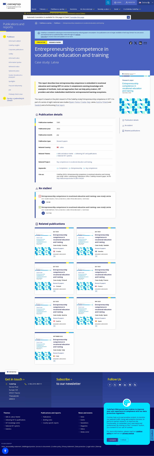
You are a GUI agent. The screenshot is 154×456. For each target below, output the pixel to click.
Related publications (132, 131)
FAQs (3, 446)
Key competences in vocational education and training (74, 162)
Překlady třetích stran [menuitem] (16, 94)
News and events (85, 413)
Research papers (62, 141)
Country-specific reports (51, 423)
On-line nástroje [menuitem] (86, 9)
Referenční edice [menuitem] (14, 66)
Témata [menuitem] (42, 9)
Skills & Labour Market (13, 417)
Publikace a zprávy (46, 23)
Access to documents (43, 446)
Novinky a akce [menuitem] (103, 9)
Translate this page (76, 17)
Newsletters (84, 423)
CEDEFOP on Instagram (130, 385)
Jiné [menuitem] (10, 90)
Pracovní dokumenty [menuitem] (15, 86)
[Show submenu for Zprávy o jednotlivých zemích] (4, 98)
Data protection (80, 446)
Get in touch (13, 379)
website (77, 34)
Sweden (38, 105)
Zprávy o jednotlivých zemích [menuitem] (15, 99)
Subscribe (44, 37)
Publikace (57, 23)
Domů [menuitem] (34, 9)
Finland (105, 102)
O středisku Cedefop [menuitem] (131, 9)
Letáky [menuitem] (11, 54)
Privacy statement (68, 446)
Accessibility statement (13, 446)
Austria (99, 102)
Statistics (8, 429)
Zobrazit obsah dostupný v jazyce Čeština (72, 13)
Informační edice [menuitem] (14, 58)
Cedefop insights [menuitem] (14, 45)
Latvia (62, 147)
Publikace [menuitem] (10, 37)
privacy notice (128, 433)
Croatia (83, 102)
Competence (63, 168)
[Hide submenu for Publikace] (4, 36)
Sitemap (98, 446)
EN (43, 202)
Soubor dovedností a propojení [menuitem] (15, 76)
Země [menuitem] (116, 9)
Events (83, 420)
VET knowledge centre (13, 423)
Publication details (132, 120)
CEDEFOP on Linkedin (125, 385)
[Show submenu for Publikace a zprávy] (66, 9)
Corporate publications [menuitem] (16, 49)
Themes (7, 413)
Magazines (84, 426)
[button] (131, 43)
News (82, 417)
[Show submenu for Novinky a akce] (110, 9)
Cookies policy (56, 446)
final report (60, 105)
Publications (47, 417)
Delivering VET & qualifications (15, 420)
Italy (88, 102)
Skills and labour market (65, 154)
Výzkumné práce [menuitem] (14, 71)
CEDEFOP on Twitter (115, 385)
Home (36, 23)
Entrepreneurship (76, 168)
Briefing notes (47, 420)
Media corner (85, 432)
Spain (72, 102)
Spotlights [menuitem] (12, 81)
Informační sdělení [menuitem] (15, 41)
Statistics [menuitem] (73, 9)
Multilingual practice (28, 446)
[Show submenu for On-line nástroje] (93, 9)
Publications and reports (51, 413)
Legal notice (91, 446)
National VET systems (65, 156)
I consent (112, 440)
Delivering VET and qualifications (86, 154)
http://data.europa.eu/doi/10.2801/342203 (70, 178)
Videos (83, 429)
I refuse (123, 440)
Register (131, 2)
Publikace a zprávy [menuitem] (57, 9)
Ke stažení (128, 125)
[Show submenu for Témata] (47, 9)
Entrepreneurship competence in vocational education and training (61, 238)
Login (119, 2)
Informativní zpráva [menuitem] (15, 62)
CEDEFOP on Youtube (120, 385)
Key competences (91, 168)
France (77, 102)
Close (128, 17)
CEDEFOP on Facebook (110, 385)
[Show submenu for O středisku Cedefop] (140, 9)
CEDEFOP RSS (135, 385)
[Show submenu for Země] (119, 9)
